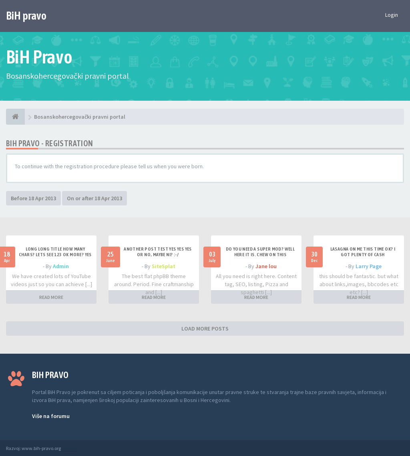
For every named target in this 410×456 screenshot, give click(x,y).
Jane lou (266, 266)
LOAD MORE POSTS (205, 328)
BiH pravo (26, 15)
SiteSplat (163, 266)
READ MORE (51, 297)
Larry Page (369, 266)
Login (391, 14)
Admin (61, 266)
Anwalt (69, 448)
